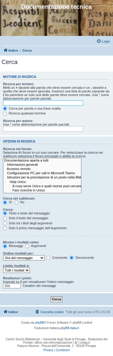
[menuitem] (103, 41)
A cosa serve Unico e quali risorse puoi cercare (42, 186)
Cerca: (8, 209)
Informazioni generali (42, 165)
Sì (7, 202)
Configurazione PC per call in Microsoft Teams (42, 173)
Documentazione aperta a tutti (42, 161)
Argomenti (35, 246)
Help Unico (42, 182)
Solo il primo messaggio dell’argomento (35, 228)
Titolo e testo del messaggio (26, 213)
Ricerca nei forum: (17, 149)
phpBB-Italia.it (69, 328)
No (19, 202)
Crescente (56, 257)
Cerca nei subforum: (19, 198)
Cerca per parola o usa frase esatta (32, 108)
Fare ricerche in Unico (42, 190)
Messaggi (13, 246)
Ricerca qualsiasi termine (24, 113)
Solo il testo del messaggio (25, 218)
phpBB (39, 322)
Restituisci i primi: (17, 278)
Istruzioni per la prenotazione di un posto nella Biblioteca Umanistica (42, 177)
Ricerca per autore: (18, 121)
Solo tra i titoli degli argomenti (27, 223)
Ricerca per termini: (18, 84)
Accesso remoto (42, 169)
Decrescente (82, 257)
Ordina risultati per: (18, 253)
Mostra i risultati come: (21, 242)
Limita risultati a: (16, 266)
